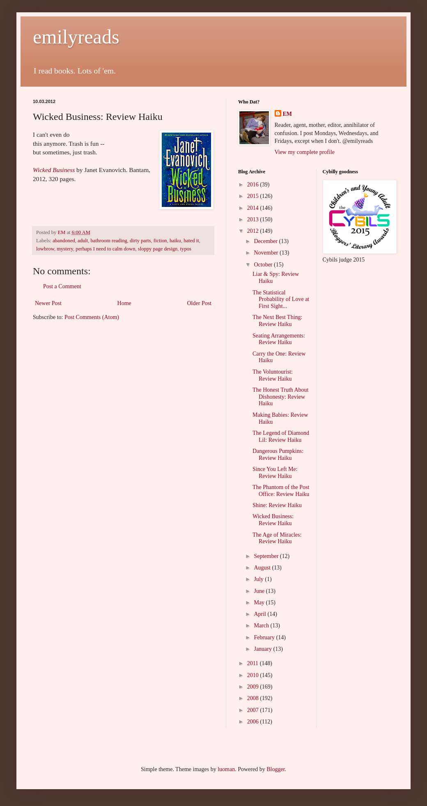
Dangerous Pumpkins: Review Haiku (278, 454)
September (267, 556)
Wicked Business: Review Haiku (273, 519)
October (264, 265)
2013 (253, 219)
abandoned (64, 240)
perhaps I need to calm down (105, 249)
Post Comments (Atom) (91, 317)
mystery (65, 249)
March (262, 625)
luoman (226, 769)
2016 (253, 184)
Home (124, 303)
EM (287, 114)
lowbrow (45, 249)
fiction (160, 240)
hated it (191, 240)
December (266, 241)
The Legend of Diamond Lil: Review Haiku (281, 436)
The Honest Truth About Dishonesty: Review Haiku (281, 397)
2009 (253, 687)
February (265, 637)
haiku (175, 240)
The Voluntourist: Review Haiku (273, 375)
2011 (253, 663)
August (263, 568)
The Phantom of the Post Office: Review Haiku (281, 490)
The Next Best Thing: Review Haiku (277, 320)
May (260, 602)
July (259, 579)
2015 (253, 196)
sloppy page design (158, 249)
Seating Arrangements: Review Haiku (279, 339)
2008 (253, 698)
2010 (253, 675)
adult (83, 240)
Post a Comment (62, 286)
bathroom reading (109, 240)
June (260, 591)
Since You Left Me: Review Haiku (275, 472)
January (263, 649)
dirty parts (140, 240)
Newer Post (48, 303)
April (260, 614)
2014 (253, 208)
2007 (253, 710)
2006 (253, 722)
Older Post (199, 303)
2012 (253, 231)
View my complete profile (305, 152)
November (267, 253)
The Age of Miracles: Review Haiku (277, 538)
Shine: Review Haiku (277, 505)
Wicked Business (54, 169)
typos (185, 249)
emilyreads (76, 37)
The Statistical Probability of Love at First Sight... (281, 299)
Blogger (275, 769)
